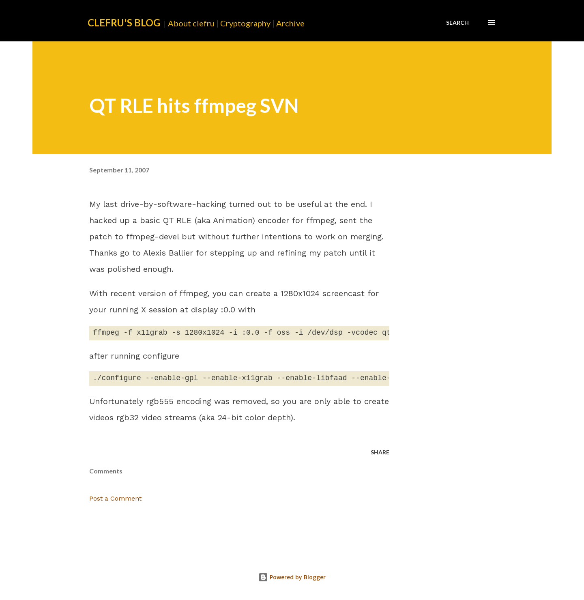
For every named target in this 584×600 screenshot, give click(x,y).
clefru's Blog (124, 22)
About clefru (191, 23)
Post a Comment (115, 498)
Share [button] (380, 452)
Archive (290, 23)
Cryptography (245, 23)
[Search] (457, 23)
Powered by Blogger (292, 577)
